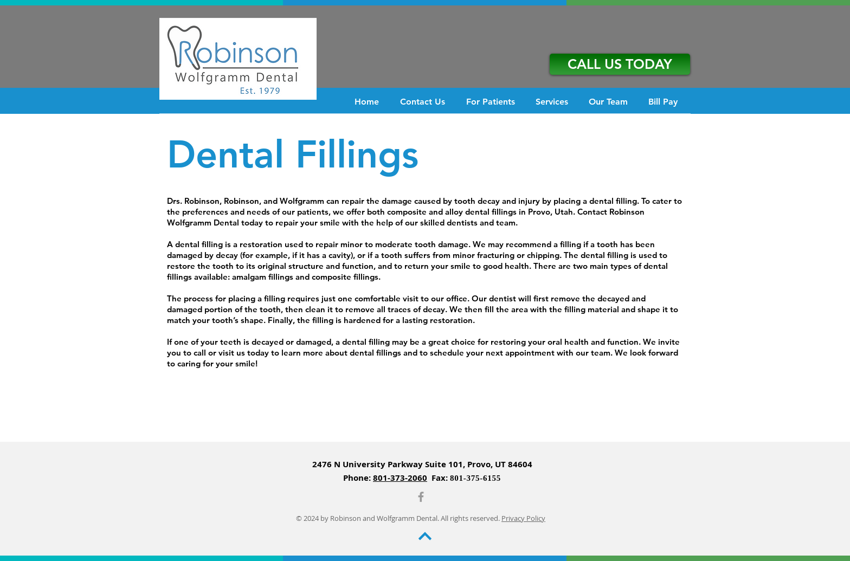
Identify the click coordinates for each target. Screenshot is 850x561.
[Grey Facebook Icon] (421, 497)
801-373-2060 (400, 477)
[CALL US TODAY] (620, 64)
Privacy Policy (523, 518)
